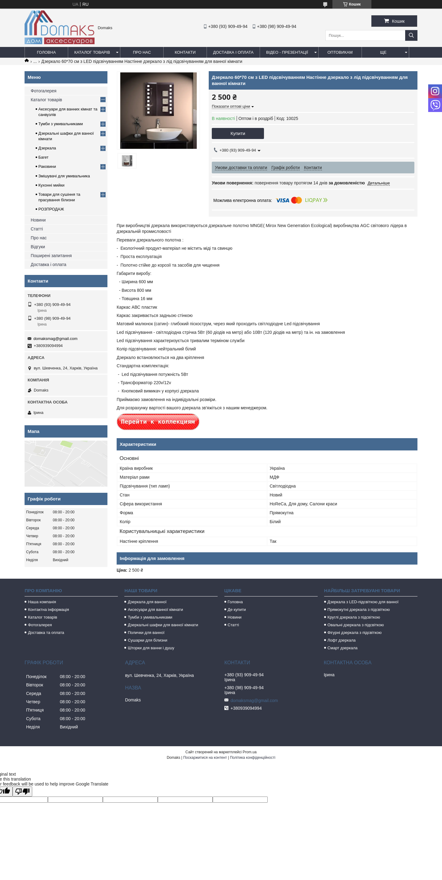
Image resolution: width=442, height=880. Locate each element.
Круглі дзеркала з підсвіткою (354, 617)
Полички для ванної (146, 632)
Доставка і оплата (233, 52)
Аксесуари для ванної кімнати (155, 609)
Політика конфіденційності (252, 757)
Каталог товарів (92, 52)
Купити (238, 133)
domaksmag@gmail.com (55, 338)
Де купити (237, 609)
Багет (43, 157)
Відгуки (38, 246)
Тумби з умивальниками (60, 124)
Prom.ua (250, 752)
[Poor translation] (22, 791)
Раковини (47, 166)
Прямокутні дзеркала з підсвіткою (359, 609)
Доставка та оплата (46, 632)
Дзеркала (47, 148)
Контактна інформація (48, 609)
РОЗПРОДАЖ (51, 209)
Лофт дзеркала (342, 640)
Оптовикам (340, 52)
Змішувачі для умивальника (64, 176)
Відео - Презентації (287, 52)
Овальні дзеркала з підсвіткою (356, 625)
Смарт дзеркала (343, 648)
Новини (38, 220)
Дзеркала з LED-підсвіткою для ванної (363, 602)
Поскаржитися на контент (205, 757)
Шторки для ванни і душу (151, 648)
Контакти (185, 52)
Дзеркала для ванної (147, 602)
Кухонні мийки (51, 185)
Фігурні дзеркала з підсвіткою (355, 632)
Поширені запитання (51, 255)
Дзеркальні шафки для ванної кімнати (163, 625)
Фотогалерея (43, 90)
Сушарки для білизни (147, 640)
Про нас (142, 52)
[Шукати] (411, 35)
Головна (46, 52)
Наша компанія (42, 602)
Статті (37, 228)
